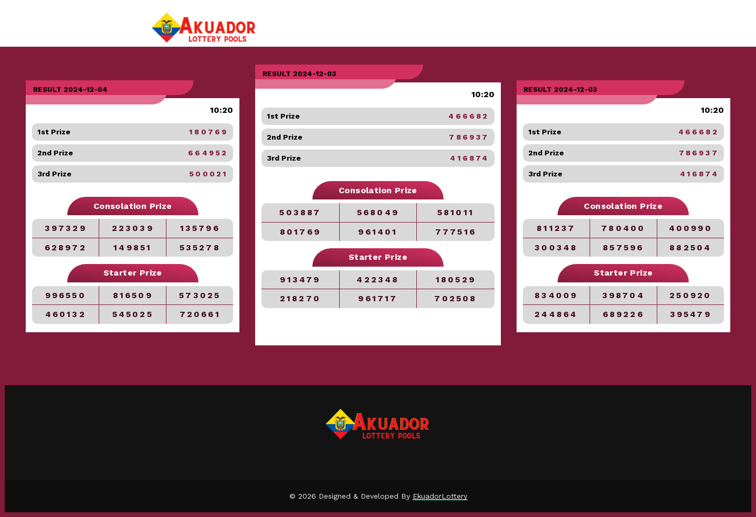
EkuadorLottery (440, 496)
